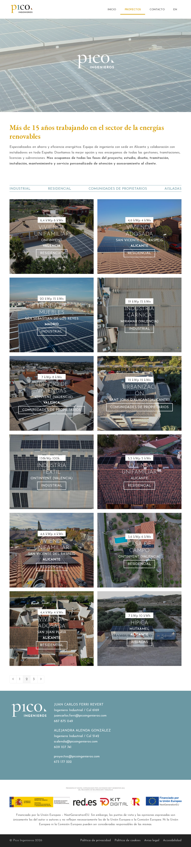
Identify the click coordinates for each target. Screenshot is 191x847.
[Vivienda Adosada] (139, 236)
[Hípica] (139, 628)
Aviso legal (151, 840)
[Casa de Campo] (139, 550)
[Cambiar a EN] (175, 9)
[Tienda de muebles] (52, 315)
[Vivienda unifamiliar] (52, 236)
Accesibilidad (172, 840)
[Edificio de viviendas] (52, 393)
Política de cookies (127, 840)
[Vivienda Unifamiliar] (139, 471)
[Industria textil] (52, 471)
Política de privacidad (95, 840)
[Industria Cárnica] (139, 315)
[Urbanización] (139, 393)
